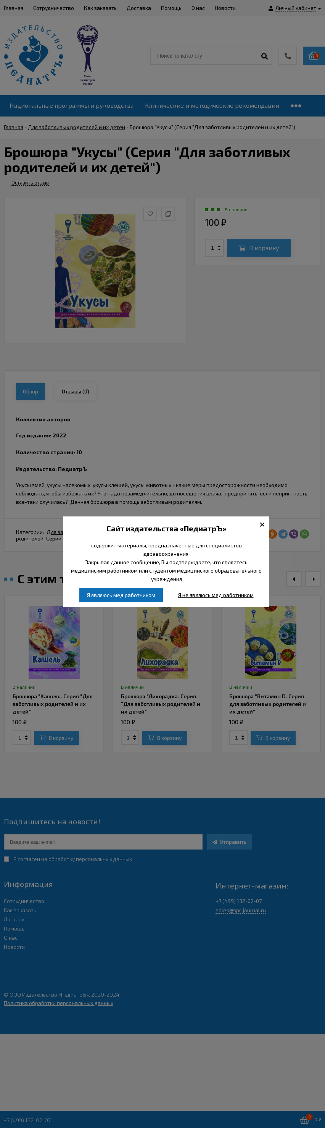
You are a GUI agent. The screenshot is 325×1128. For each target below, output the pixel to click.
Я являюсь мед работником (121, 595)
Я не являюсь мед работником (216, 595)
